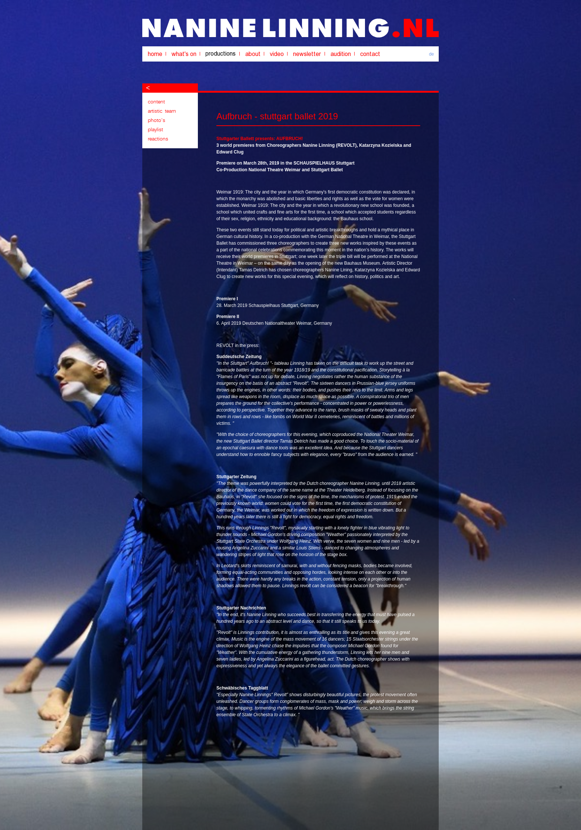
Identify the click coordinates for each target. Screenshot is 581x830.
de (431, 54)
